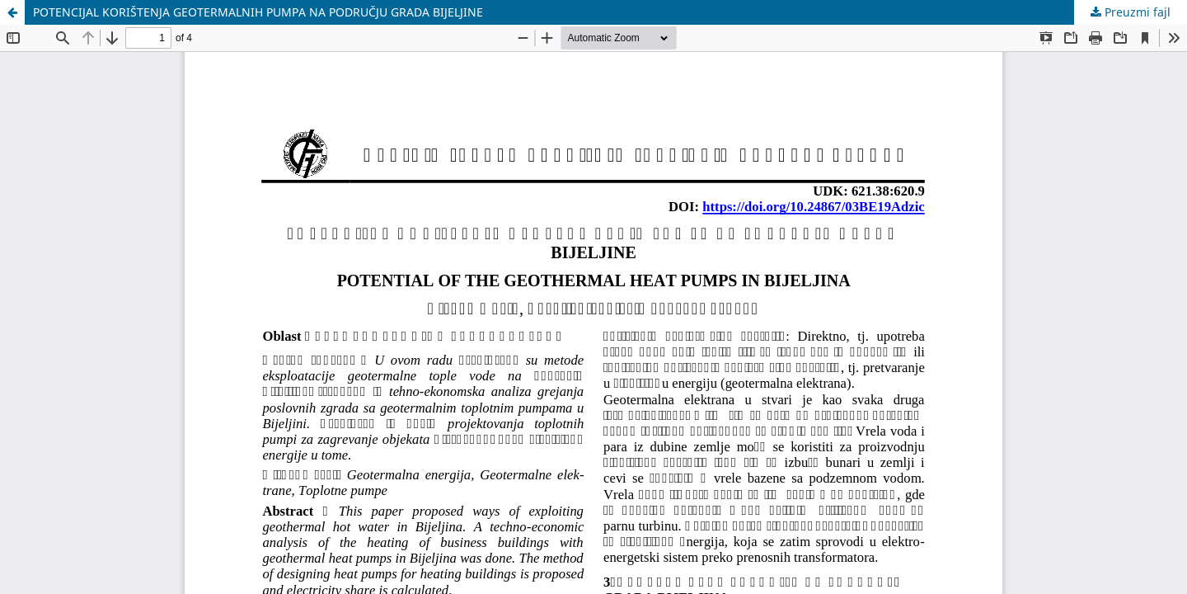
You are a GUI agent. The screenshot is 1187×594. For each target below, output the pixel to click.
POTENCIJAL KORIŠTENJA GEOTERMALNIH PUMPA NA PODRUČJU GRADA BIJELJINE (258, 12)
